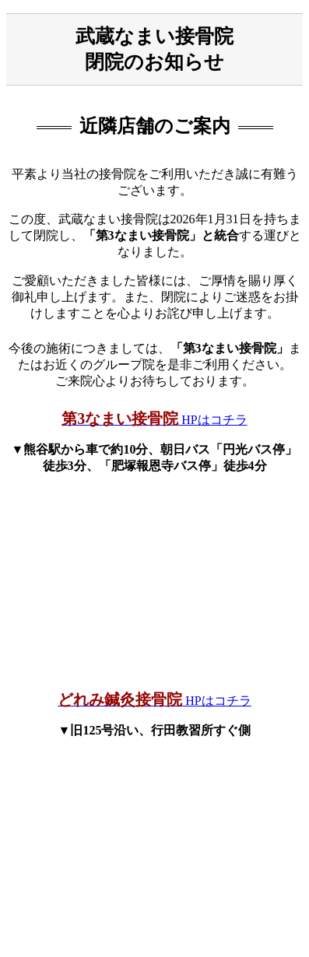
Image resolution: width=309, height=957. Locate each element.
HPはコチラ (154, 419)
